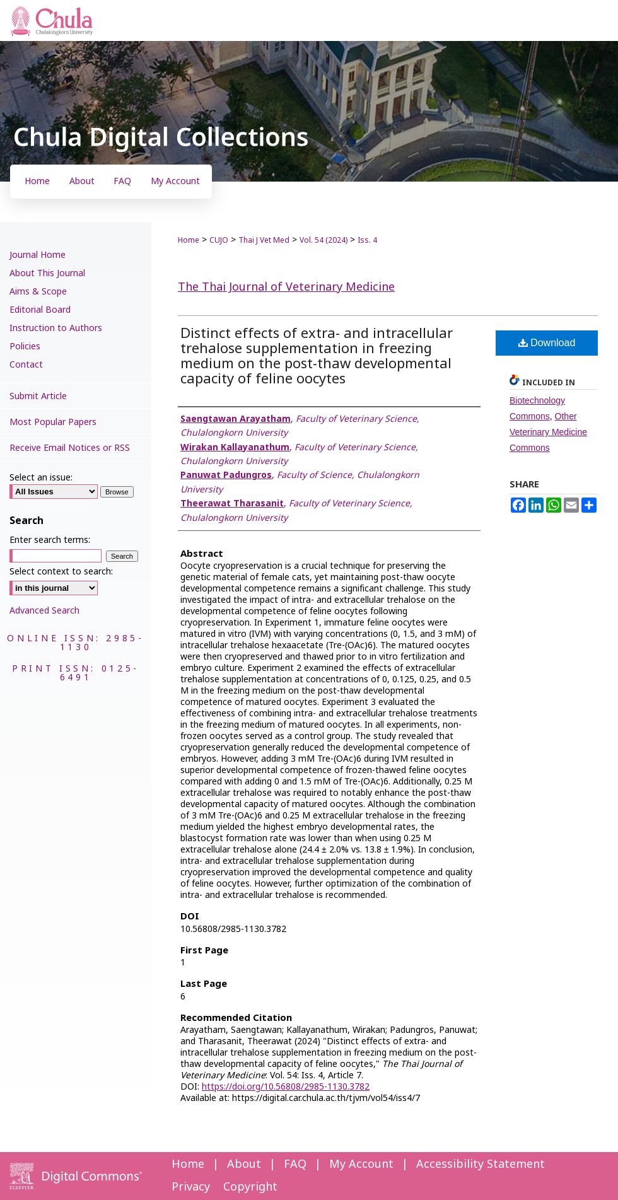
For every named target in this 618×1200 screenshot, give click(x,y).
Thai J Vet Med (263, 240)
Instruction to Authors (55, 328)
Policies (24, 346)
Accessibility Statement (480, 1164)
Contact (26, 364)
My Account (361, 1164)
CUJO (218, 240)
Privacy (191, 1187)
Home (188, 240)
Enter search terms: (49, 540)
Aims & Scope (38, 291)
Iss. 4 (367, 240)
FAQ (295, 1164)
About (244, 1164)
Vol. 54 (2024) (323, 240)
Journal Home (37, 255)
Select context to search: (61, 571)
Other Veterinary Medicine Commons (548, 432)
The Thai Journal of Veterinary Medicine (286, 287)
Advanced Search (44, 610)
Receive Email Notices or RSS (69, 448)
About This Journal (47, 273)
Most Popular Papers (52, 422)
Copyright (250, 1187)
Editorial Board (40, 310)
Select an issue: (41, 477)
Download (547, 342)
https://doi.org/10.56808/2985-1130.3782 (286, 1086)
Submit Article (38, 396)
